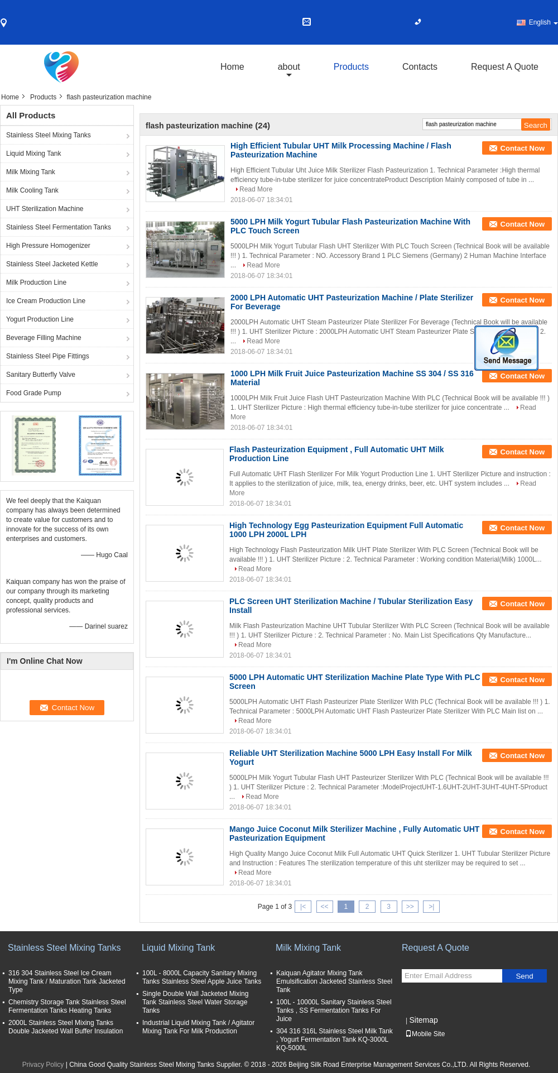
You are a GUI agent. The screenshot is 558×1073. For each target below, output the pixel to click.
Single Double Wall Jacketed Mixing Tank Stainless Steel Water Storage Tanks (195, 1002)
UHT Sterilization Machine (45, 209)
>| (431, 907)
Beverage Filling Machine (43, 338)
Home (232, 66)
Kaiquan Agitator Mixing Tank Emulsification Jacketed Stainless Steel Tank (334, 981)
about (289, 66)
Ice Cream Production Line (45, 301)
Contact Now (523, 148)
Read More (255, 189)
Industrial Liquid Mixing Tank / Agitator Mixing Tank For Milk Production (198, 1027)
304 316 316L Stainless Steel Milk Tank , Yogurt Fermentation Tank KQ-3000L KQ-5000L (334, 1039)
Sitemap (423, 1019)
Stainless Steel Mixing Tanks (48, 135)
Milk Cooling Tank (32, 190)
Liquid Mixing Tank (33, 153)
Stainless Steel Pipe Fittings (47, 356)
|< (303, 907)
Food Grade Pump (33, 393)
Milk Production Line (36, 282)
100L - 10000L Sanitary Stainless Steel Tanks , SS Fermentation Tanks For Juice (334, 1010)
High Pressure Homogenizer (48, 246)
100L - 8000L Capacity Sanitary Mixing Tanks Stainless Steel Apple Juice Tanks (201, 977)
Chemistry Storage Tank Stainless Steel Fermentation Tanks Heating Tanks (67, 1006)
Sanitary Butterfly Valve (40, 375)
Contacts (419, 66)
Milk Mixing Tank (30, 172)
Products (351, 66)
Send (524, 976)
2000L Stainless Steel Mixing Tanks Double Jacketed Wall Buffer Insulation (65, 1027)
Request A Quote (504, 66)
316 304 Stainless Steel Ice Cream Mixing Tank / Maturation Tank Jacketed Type (67, 981)
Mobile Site (425, 1034)
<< (324, 907)
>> (410, 907)
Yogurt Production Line (40, 319)
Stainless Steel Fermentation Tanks (58, 227)
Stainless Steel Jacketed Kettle (52, 264)
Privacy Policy (43, 1065)
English (543, 22)
